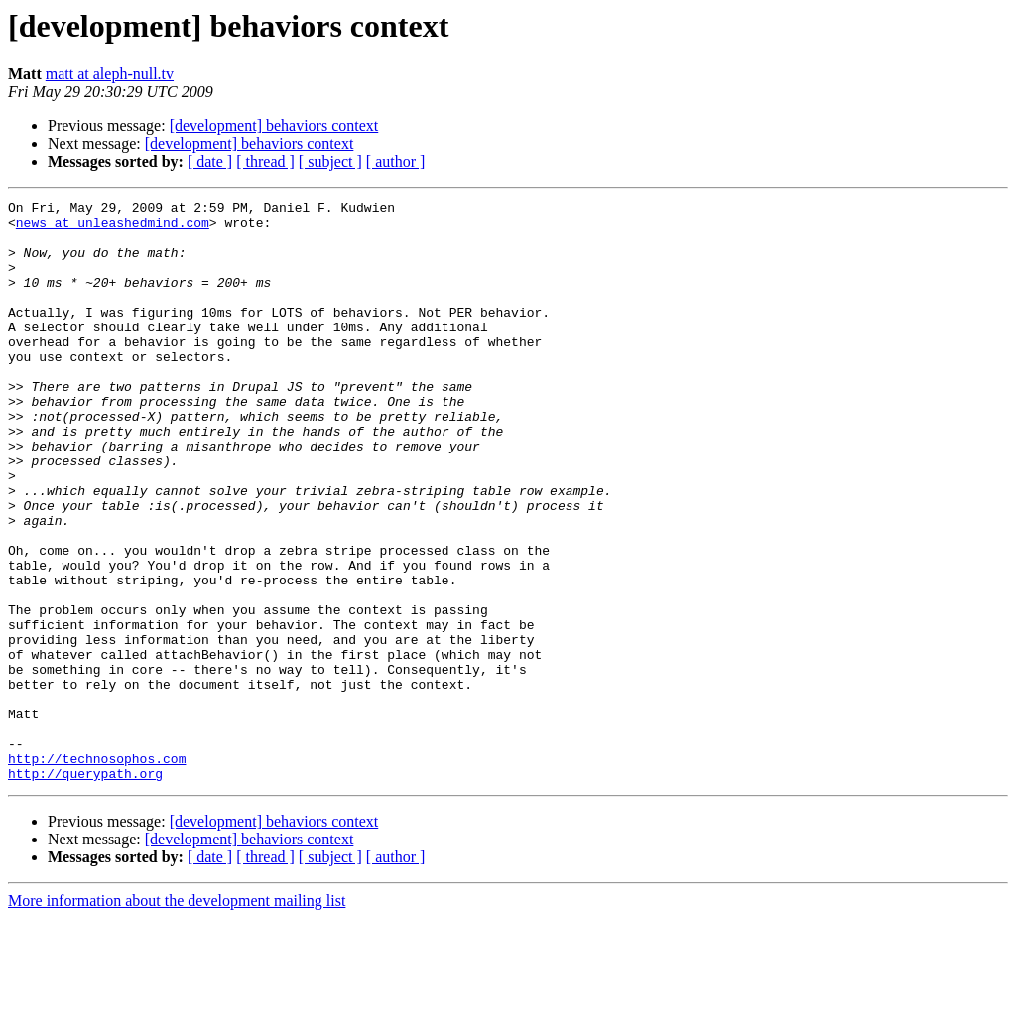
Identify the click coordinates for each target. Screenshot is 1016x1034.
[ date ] (210, 161)
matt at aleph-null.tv (110, 73)
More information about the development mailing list (176, 1016)
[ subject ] (330, 161)
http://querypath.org (85, 889)
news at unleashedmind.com (112, 228)
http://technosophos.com (97, 871)
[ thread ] (265, 161)
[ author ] (396, 161)
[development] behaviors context (274, 125)
